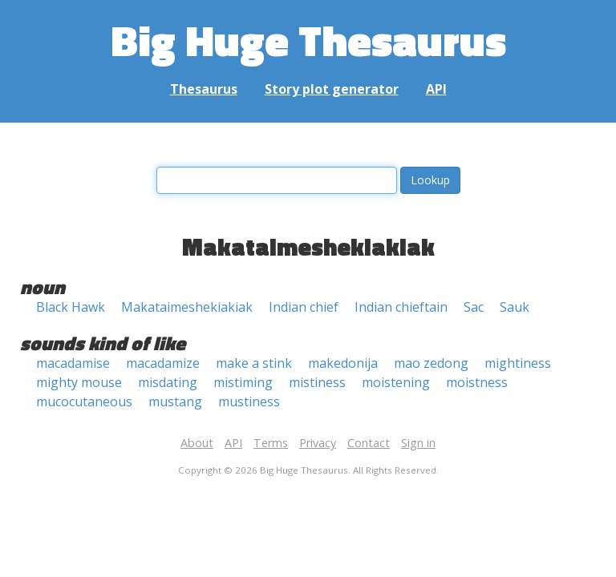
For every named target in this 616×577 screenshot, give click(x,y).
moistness (477, 382)
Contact (368, 442)
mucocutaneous (84, 401)
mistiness (317, 382)
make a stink (254, 363)
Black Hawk (70, 307)
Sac (474, 307)
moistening (396, 382)
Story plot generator (332, 89)
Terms (270, 442)
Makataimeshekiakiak (187, 307)
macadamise (73, 363)
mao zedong (431, 363)
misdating (167, 382)
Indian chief (303, 307)
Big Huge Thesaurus (308, 39)
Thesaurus (203, 89)
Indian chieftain (401, 307)
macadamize (163, 363)
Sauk (514, 307)
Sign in (418, 442)
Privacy (317, 442)
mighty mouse (79, 382)
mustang (175, 401)
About (196, 442)
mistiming (243, 382)
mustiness (249, 401)
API (436, 89)
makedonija (343, 363)
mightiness (517, 363)
